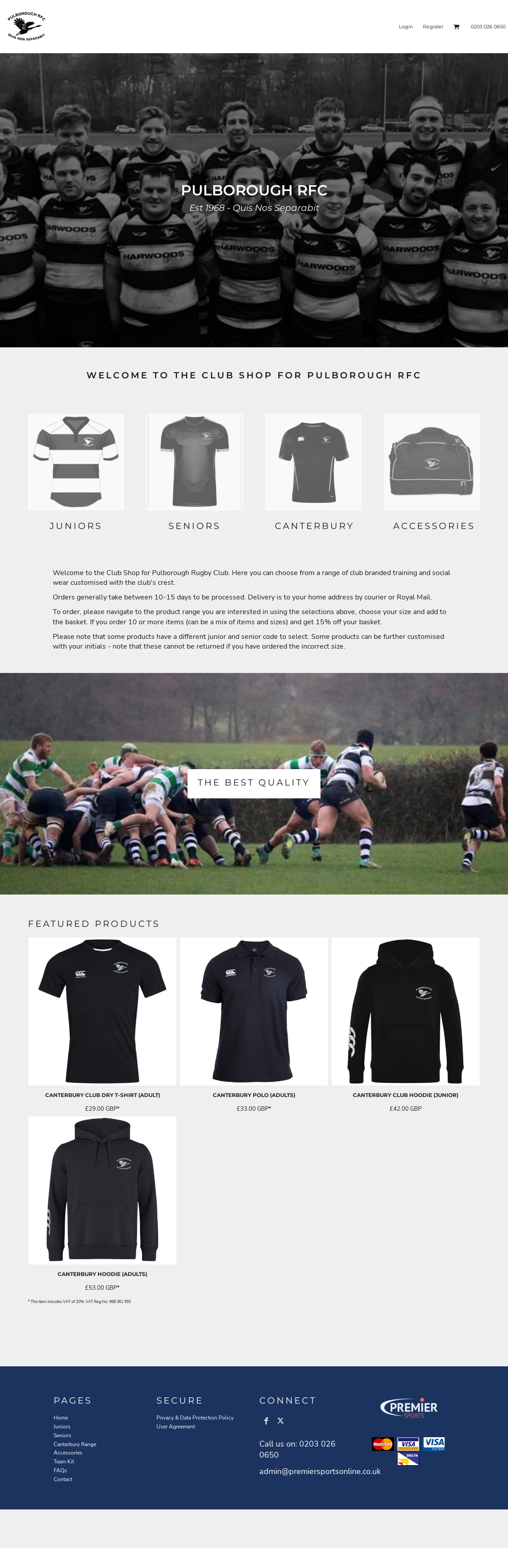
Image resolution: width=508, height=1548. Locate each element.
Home (61, 1417)
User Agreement (175, 1426)
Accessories (68, 1452)
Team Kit (64, 1461)
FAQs (60, 1470)
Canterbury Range (75, 1444)
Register (433, 26)
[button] (456, 26)
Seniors (62, 1435)
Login (406, 26)
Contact (63, 1479)
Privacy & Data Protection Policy (195, 1417)
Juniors (62, 1426)
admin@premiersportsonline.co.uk (320, 1471)
